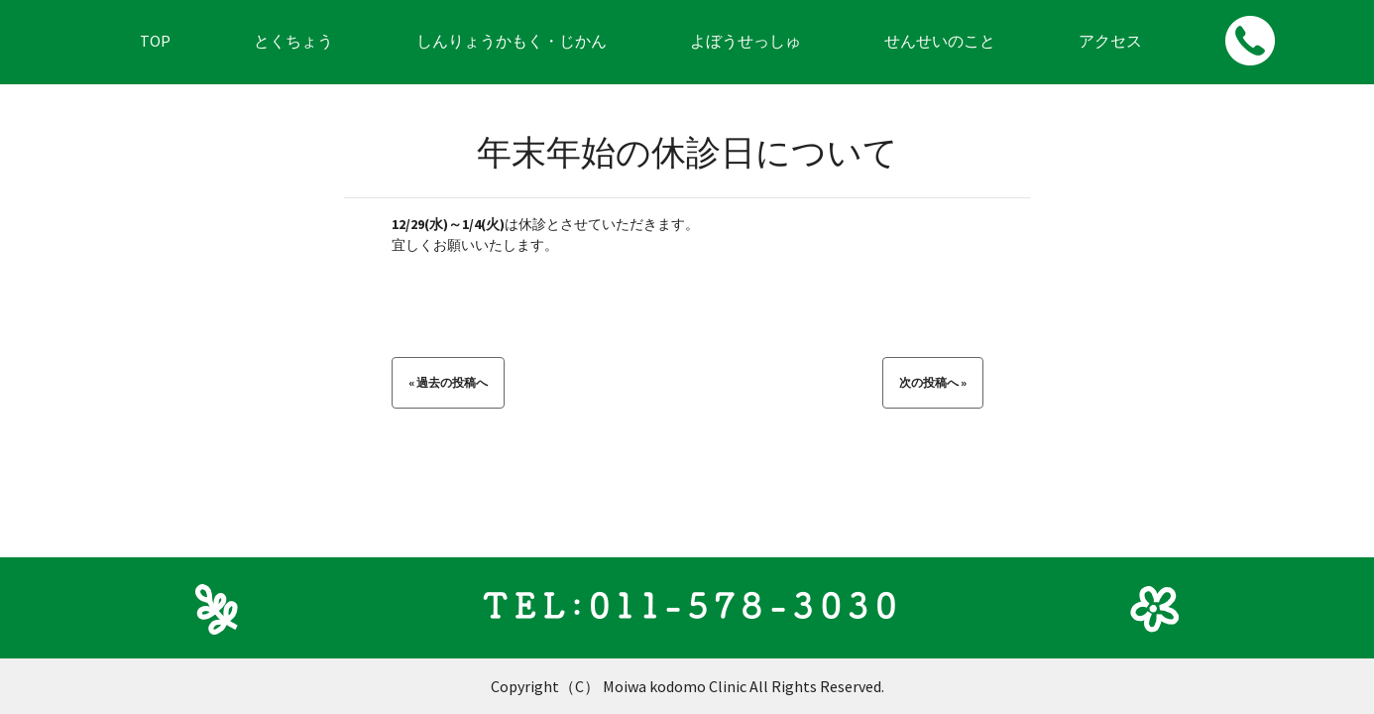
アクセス (1110, 41)
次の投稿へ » (933, 382)
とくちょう (293, 41)
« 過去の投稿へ (448, 382)
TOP (155, 41)
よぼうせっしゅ (745, 41)
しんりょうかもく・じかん (511, 41)
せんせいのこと (939, 41)
